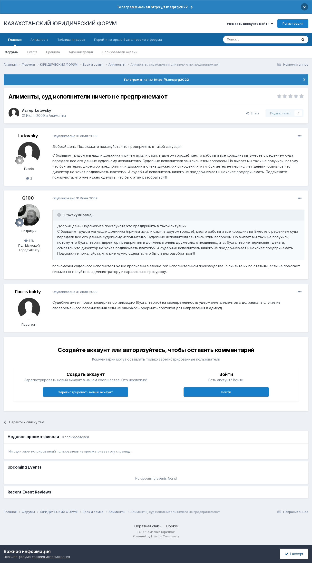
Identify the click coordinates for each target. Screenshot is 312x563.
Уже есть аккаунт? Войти (250, 24)
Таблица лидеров (71, 39)
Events (32, 52)
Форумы (11, 52)
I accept (294, 554)
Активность (39, 39)
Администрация (81, 52)
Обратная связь (148, 526)
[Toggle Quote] (59, 215)
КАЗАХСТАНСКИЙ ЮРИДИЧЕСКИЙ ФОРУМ (60, 23)
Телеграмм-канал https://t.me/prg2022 (152, 7)
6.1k (29, 240)
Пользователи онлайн (119, 52)
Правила (53, 52)
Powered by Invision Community (156, 536)
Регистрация (293, 23)
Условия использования (51, 557)
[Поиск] (247, 39)
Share (253, 113)
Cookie (172, 526)
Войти (226, 392)
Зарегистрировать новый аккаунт (85, 392)
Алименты (57, 115)
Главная (15, 42)
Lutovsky (43, 110)
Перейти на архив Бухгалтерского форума (128, 39)
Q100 (28, 198)
